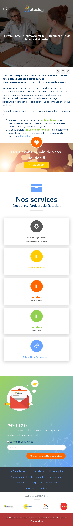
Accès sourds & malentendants (27, 477)
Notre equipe (56, 471)
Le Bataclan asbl (18, 471)
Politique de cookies (36, 488)
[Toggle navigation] (68, 9)
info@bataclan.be (27, 136)
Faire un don (55, 477)
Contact (20, 482)
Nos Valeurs (38, 471)
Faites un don (36, 164)
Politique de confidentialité (43, 482)
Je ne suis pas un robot (20, 441)
